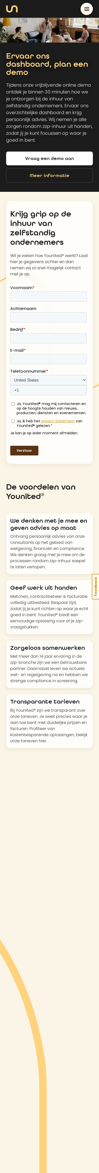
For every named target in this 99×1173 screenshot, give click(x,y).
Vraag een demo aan (49, 158)
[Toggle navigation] (87, 9)
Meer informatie (49, 175)
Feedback (95, 586)
